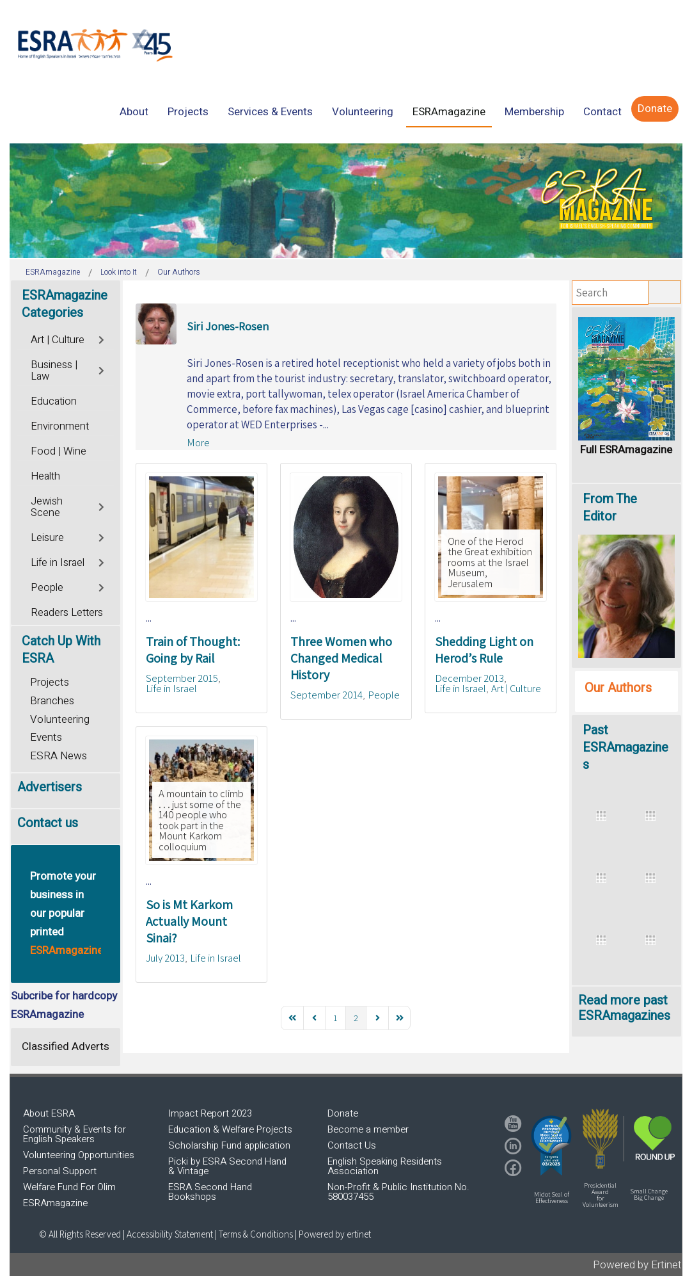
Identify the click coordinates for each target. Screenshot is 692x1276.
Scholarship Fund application (229, 1145)
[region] (346, 200)
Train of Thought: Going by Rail (193, 649)
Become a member (368, 1129)
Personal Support (60, 1171)
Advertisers (49, 787)
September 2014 (326, 695)
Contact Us (351, 1145)
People (384, 695)
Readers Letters (67, 612)
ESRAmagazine (55, 1203)
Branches (52, 701)
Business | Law (54, 370)
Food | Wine (58, 451)
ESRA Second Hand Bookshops (210, 1192)
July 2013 (165, 958)
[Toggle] (102, 338)
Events (46, 737)
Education (54, 401)
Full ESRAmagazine (626, 450)
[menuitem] (134, 111)
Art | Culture (516, 688)
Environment (60, 426)
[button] (551, 1145)
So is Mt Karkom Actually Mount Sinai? (189, 921)
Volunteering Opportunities (78, 1155)
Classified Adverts (65, 1046)
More (198, 442)
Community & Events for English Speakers (74, 1134)
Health (45, 476)
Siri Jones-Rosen (228, 326)
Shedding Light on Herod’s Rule (484, 649)
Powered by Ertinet (637, 1265)
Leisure (47, 537)
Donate (342, 1113)
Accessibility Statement (171, 1234)
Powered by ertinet (335, 1234)
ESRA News (58, 756)
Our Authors (618, 688)
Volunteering (60, 719)
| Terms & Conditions (254, 1234)
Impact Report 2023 (210, 1113)
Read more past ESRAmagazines (624, 1008)
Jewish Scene (47, 507)
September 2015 (182, 678)
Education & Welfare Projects (230, 1129)
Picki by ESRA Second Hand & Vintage (227, 1166)
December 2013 (469, 678)
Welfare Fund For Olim (69, 1187)
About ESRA (49, 1113)
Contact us (47, 823)
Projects (49, 682)
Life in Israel (171, 688)
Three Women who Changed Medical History (341, 658)
